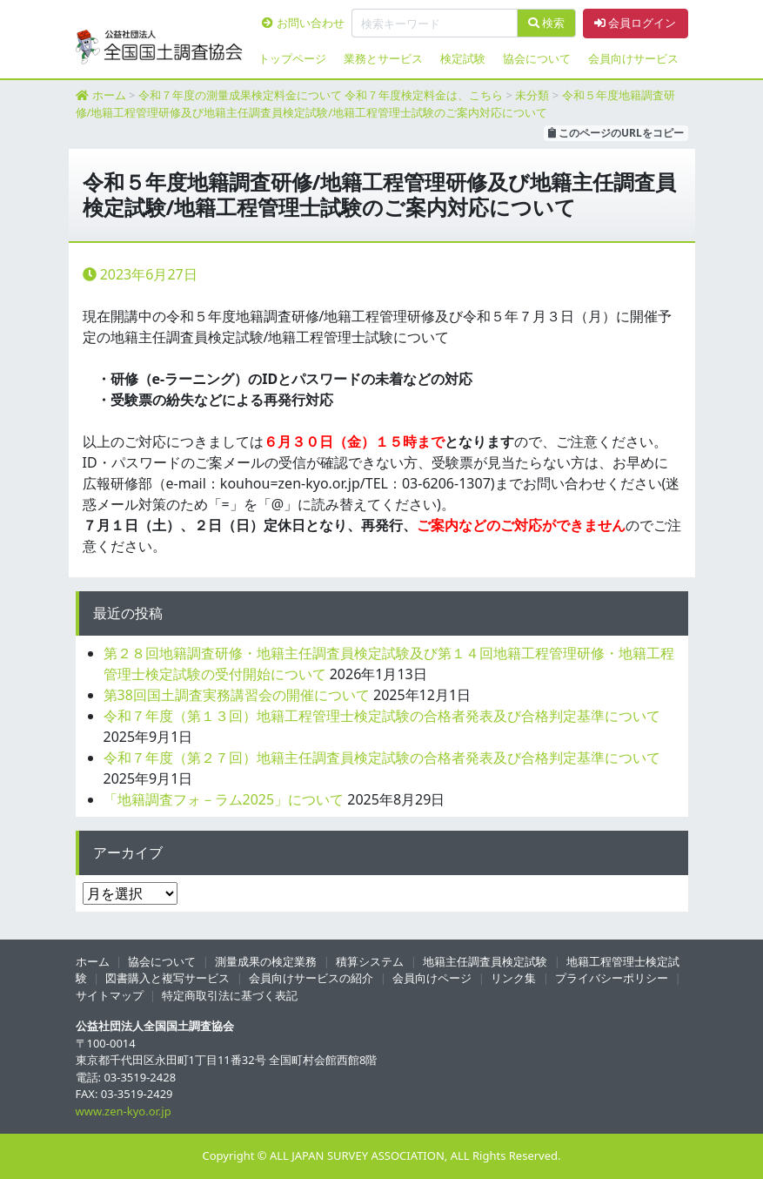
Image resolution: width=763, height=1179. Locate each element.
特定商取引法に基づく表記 (230, 995)
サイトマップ (110, 995)
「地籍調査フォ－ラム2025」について (224, 799)
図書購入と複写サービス (167, 978)
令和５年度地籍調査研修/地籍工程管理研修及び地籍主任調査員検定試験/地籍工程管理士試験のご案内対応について (375, 103)
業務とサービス (383, 58)
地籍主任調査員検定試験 (485, 961)
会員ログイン (635, 22)
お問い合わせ (303, 22)
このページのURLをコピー (616, 132)
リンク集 (513, 978)
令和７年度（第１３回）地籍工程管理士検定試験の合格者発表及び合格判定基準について (382, 715)
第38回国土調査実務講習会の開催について (237, 694)
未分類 (532, 95)
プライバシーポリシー (611, 978)
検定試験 (462, 58)
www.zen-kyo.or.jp (123, 1111)
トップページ (292, 58)
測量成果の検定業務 (266, 961)
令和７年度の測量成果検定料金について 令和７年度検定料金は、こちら (320, 95)
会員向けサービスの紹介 (311, 978)
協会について (537, 58)
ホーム (109, 95)
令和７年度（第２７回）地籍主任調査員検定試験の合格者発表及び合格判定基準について (382, 757)
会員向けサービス (633, 58)
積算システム (370, 961)
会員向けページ (432, 978)
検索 (546, 22)
